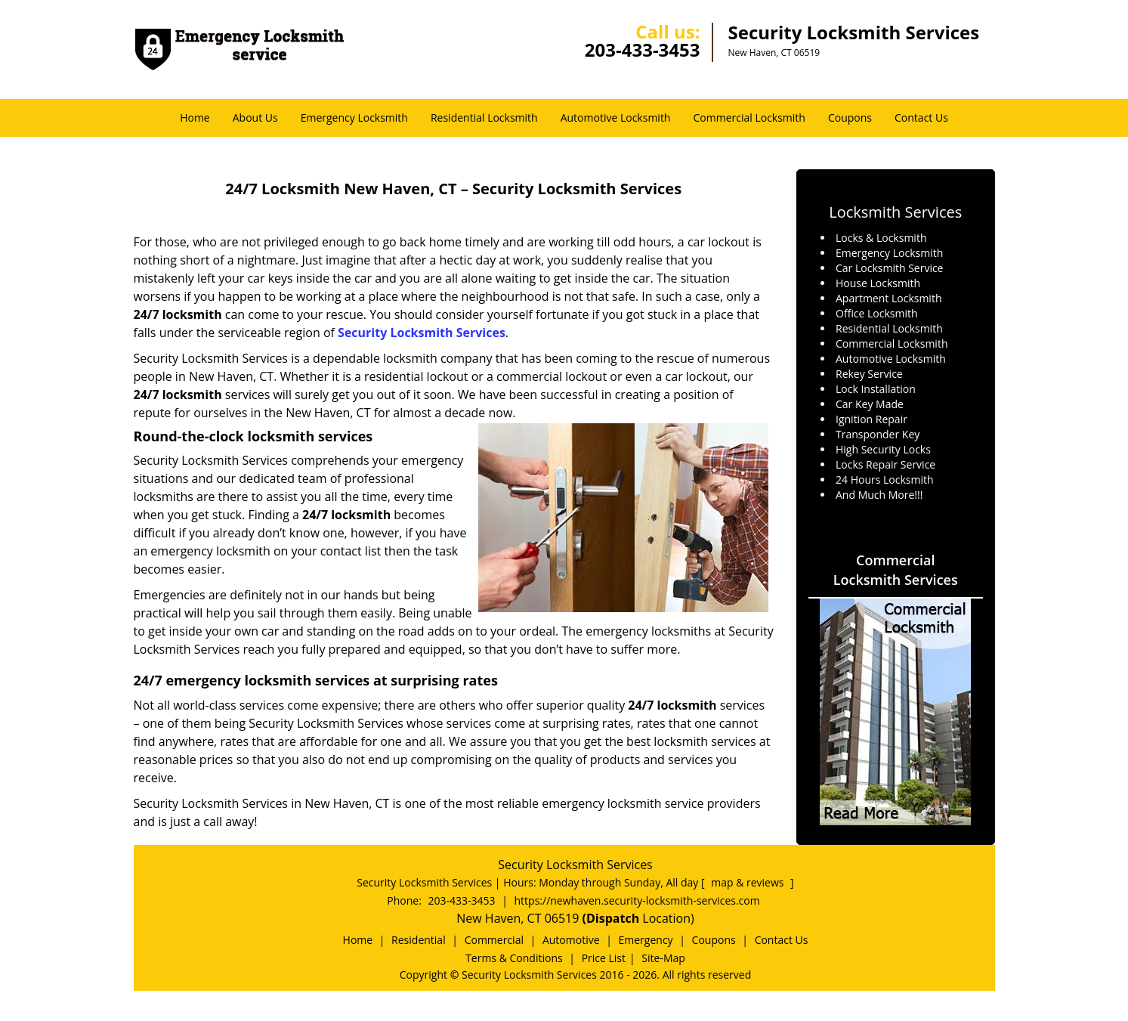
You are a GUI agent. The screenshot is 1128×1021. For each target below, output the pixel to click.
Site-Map (663, 958)
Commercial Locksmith (749, 117)
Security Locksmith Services (421, 332)
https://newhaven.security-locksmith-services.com (637, 900)
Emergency (646, 940)
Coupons (850, 117)
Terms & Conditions (514, 958)
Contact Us (921, 117)
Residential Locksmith (484, 117)
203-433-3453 (642, 49)
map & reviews (749, 882)
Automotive (571, 940)
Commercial (494, 940)
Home (195, 117)
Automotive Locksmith (616, 117)
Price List (604, 958)
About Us (255, 117)
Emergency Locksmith (354, 117)
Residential (418, 940)
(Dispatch (613, 918)
